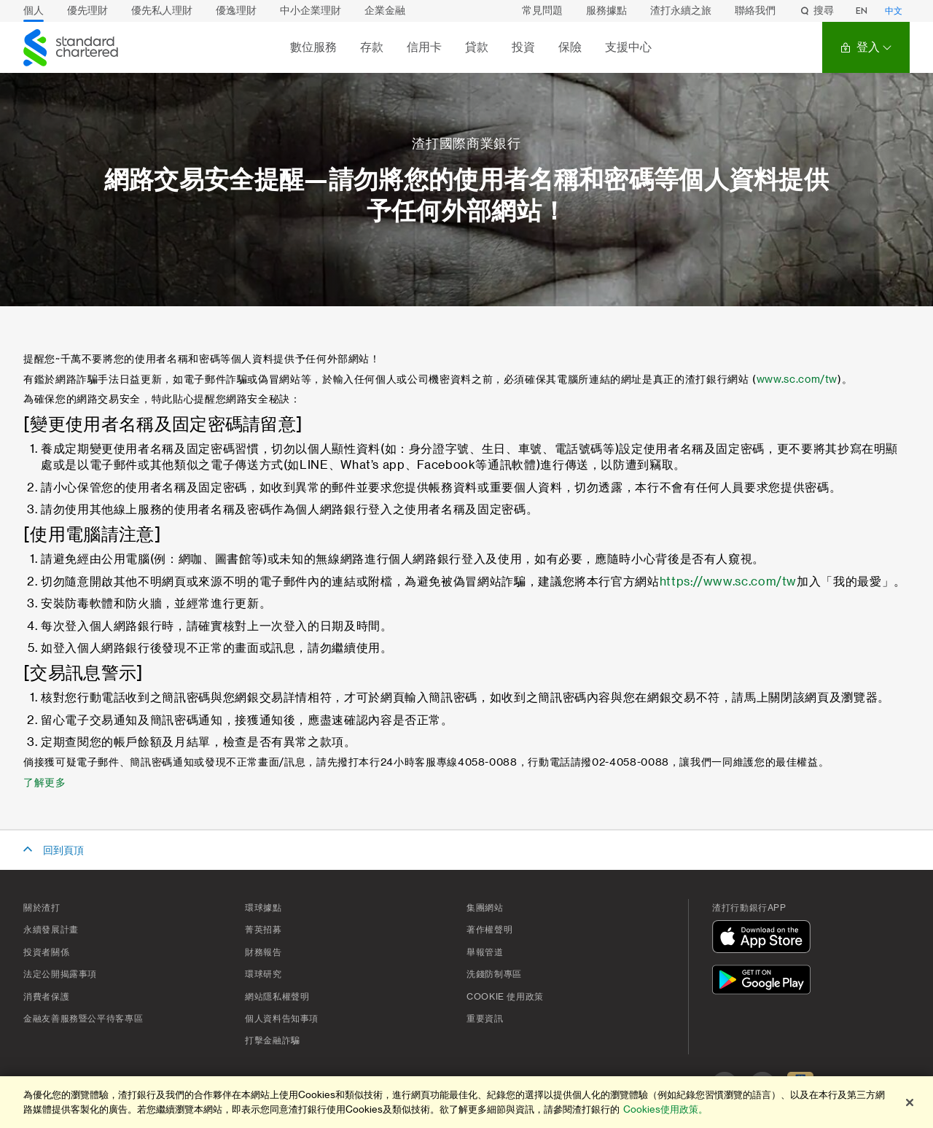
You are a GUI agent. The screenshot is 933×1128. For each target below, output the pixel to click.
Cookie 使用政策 (505, 996)
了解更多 (44, 783)
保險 (570, 47)
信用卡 (424, 47)
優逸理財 (236, 10)
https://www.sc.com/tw (728, 582)
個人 (33, 10)
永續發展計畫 (51, 929)
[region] (466, 1102)
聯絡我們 (755, 10)
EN (861, 11)
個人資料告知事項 (282, 1018)
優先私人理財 (161, 10)
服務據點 (606, 10)
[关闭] (910, 1102)
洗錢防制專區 (494, 974)
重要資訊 (485, 1018)
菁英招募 (263, 929)
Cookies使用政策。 (665, 1109)
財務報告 (263, 952)
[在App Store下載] (764, 938)
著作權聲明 (489, 929)
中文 (893, 11)
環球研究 (263, 974)
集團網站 (485, 907)
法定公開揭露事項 (60, 974)
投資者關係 (46, 952)
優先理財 (87, 10)
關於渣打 (41, 907)
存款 (371, 47)
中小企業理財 (310, 10)
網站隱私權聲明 (277, 996)
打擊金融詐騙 (272, 1040)
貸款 (476, 47)
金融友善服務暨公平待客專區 (83, 1018)
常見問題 (542, 10)
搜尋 (816, 10)
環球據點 (263, 907)
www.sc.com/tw (797, 380)
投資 (523, 47)
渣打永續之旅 (680, 10)
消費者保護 (46, 996)
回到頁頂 (63, 851)
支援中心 (628, 47)
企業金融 (384, 10)
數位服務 (313, 47)
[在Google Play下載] (764, 981)
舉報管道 (485, 952)
